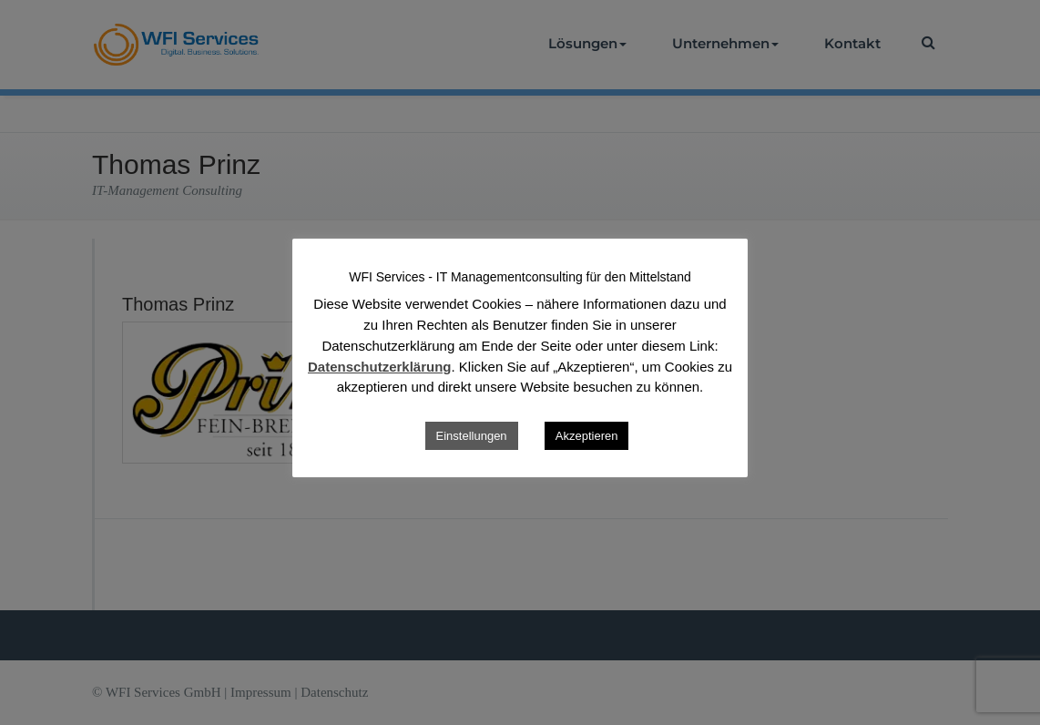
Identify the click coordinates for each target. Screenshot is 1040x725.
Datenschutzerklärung (380, 366)
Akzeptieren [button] (587, 436)
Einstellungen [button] (471, 436)
